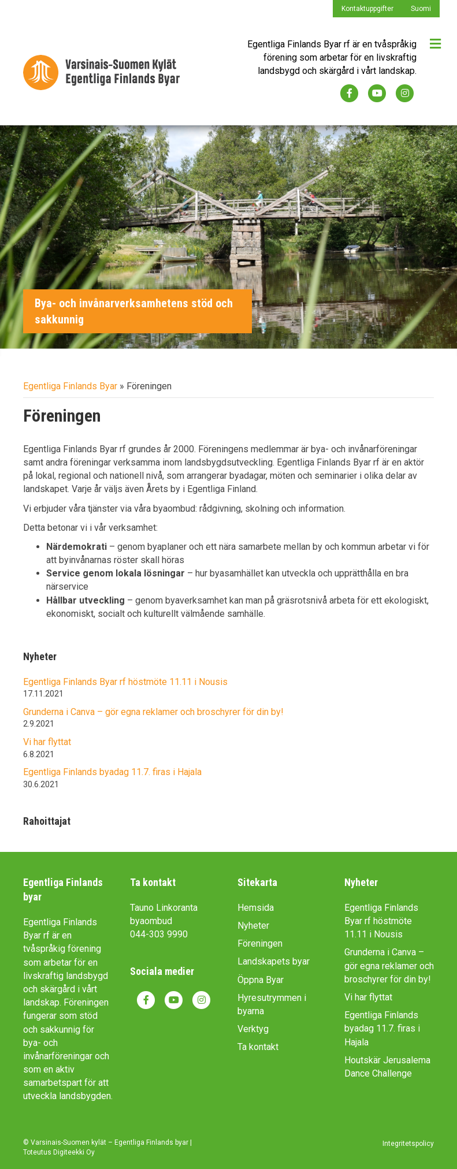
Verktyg (253, 1028)
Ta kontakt (257, 1046)
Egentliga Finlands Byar (70, 386)
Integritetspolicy (408, 1144)
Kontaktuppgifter (367, 9)
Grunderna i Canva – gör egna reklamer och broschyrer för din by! (153, 711)
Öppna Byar (260, 979)
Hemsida (255, 907)
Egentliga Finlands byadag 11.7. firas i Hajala (112, 771)
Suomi (421, 9)
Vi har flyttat (47, 741)
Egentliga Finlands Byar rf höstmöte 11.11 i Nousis (125, 681)
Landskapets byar (273, 961)
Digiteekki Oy (74, 1152)
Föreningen (260, 943)
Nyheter (253, 925)
